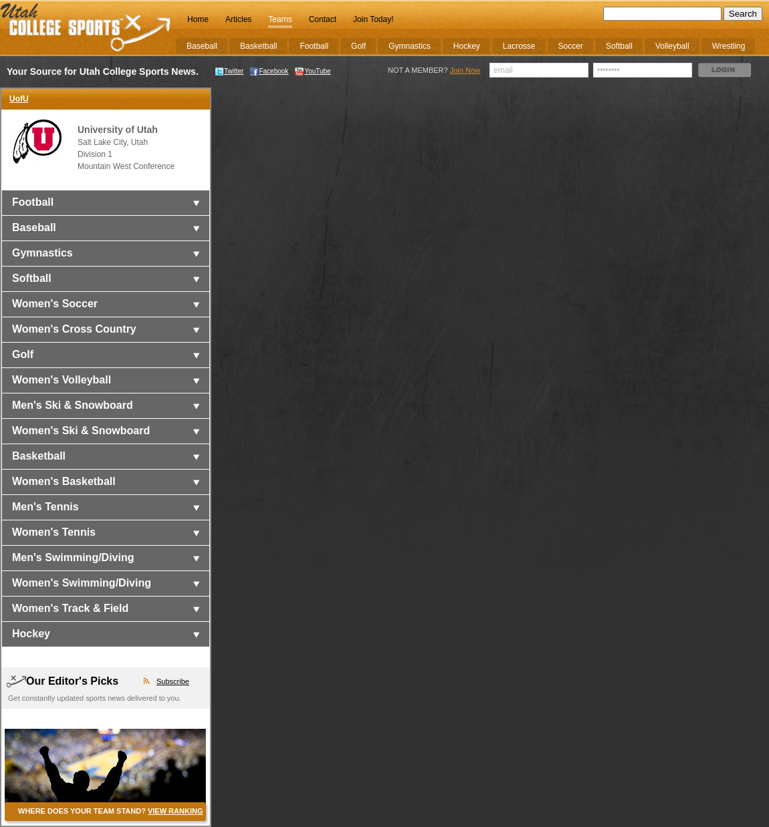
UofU (19, 99)
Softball (31, 278)
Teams (280, 19)
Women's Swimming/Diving (81, 583)
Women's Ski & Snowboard (81, 430)
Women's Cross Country (74, 329)
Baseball (34, 227)
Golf (22, 354)
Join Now (465, 70)
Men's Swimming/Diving (73, 557)
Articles (238, 19)
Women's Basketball (64, 481)
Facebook (269, 71)
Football (32, 202)
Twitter (229, 71)
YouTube (312, 71)
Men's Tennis (45, 506)
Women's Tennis (54, 532)
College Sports (85, 27)
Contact (322, 19)
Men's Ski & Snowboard (72, 405)
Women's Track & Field (70, 608)
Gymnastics (42, 253)
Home (198, 19)
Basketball (39, 456)
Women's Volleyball (61, 379)
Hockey (31, 633)
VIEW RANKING (175, 811)
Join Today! (373, 19)
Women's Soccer (55, 303)
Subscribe (172, 681)
